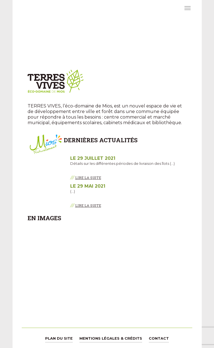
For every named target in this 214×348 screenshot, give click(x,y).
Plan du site (59, 338)
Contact (159, 338)
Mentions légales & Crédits (110, 338)
